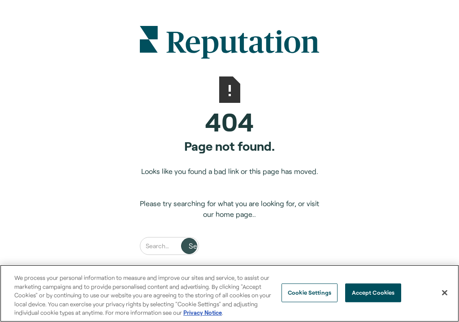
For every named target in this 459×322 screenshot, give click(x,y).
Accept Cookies (373, 292)
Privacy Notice (202, 312)
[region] (229, 293)
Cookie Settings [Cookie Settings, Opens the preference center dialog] (309, 292)
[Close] (445, 293)
